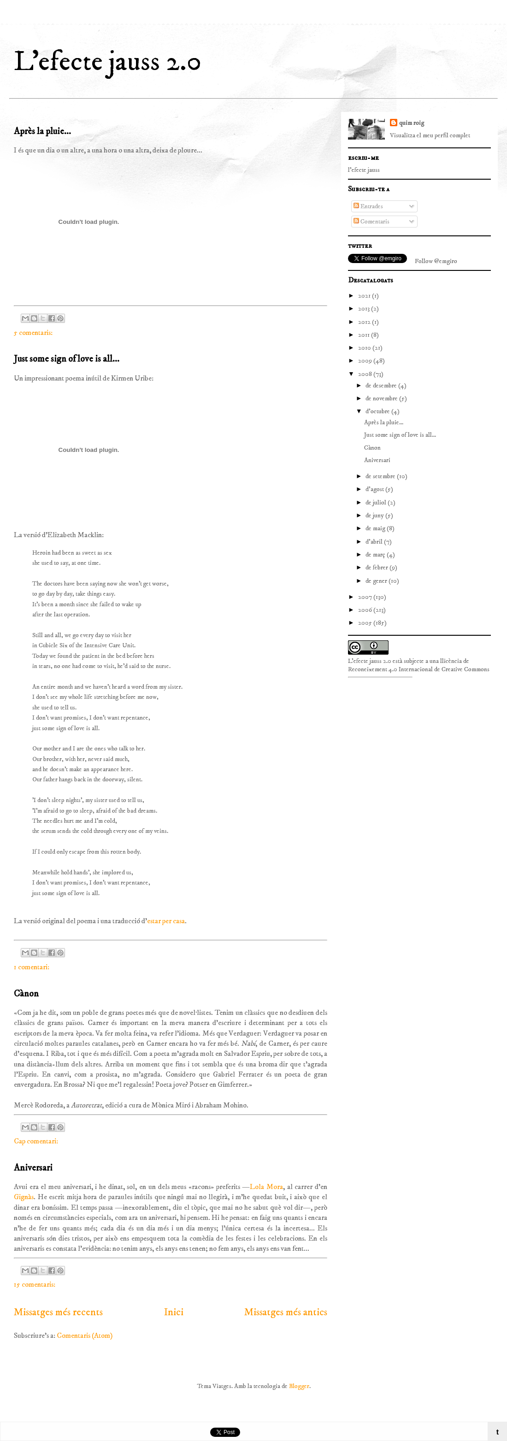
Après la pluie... (42, 131)
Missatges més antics (285, 1312)
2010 (365, 348)
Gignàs (24, 1196)
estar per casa (166, 921)
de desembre (382, 385)
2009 (365, 361)
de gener (377, 581)
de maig (376, 528)
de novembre (382, 398)
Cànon (26, 994)
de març (376, 555)
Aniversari (33, 1168)
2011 (364, 335)
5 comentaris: (33, 332)
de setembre (381, 476)
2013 (364, 309)
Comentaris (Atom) (84, 1335)
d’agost (375, 489)
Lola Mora (266, 1186)
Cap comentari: (36, 1141)
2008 (365, 374)
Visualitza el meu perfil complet (430, 135)
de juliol (377, 502)
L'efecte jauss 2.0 (107, 62)
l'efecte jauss (364, 170)
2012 (365, 322)
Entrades (368, 206)
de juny (375, 515)
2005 (365, 623)
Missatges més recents (58, 1312)
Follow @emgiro (436, 261)
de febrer (377, 567)
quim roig (411, 123)
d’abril (375, 542)
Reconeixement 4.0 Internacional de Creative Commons (418, 669)
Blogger (299, 1386)
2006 (365, 610)
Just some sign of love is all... (66, 359)
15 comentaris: (34, 1284)
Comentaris (371, 221)
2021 (365, 296)
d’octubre (378, 411)
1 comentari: (31, 967)
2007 (365, 597)
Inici (173, 1312)
